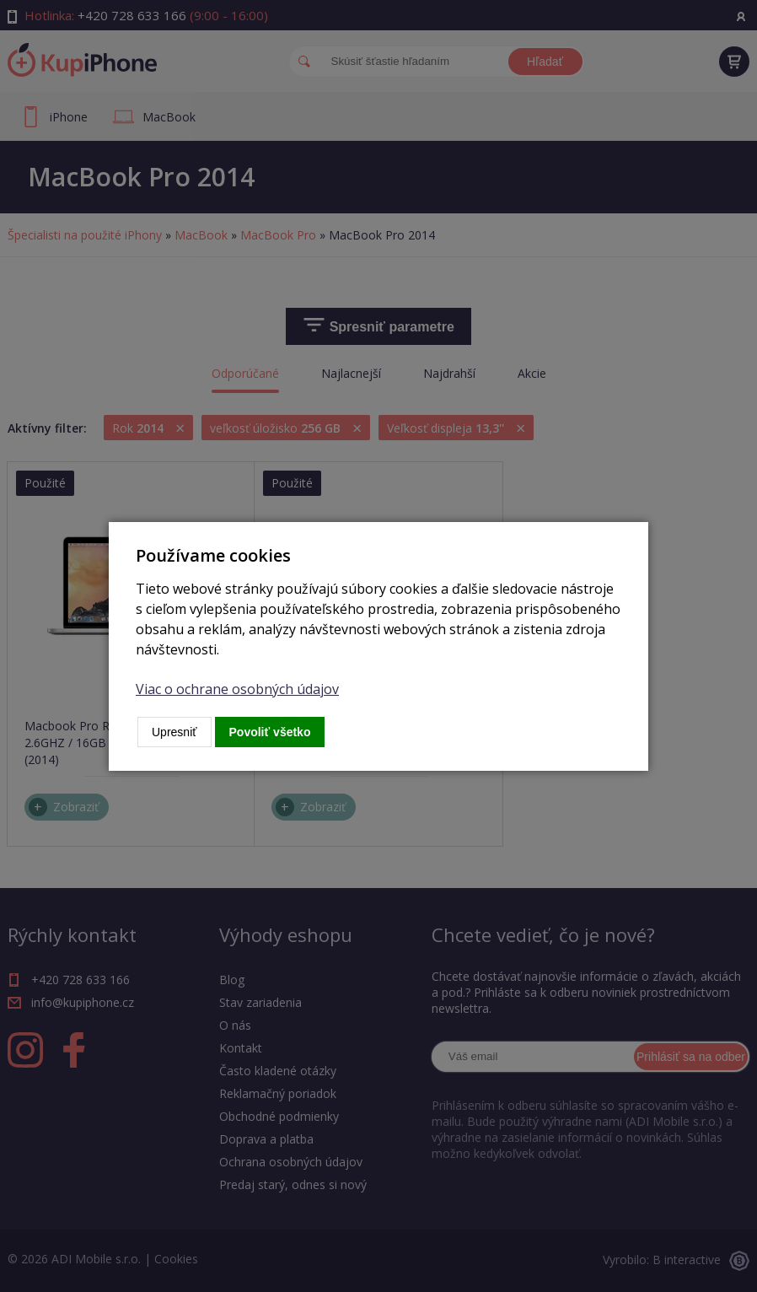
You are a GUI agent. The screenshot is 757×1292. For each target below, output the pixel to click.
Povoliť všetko (270, 732)
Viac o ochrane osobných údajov (237, 689)
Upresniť (174, 732)
